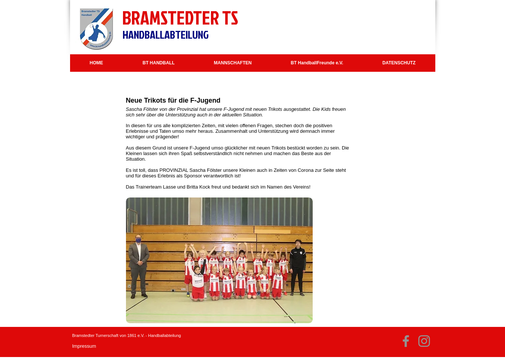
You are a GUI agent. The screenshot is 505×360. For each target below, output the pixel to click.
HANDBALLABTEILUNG (166, 34)
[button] (159, 63)
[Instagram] (424, 341)
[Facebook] (406, 341)
